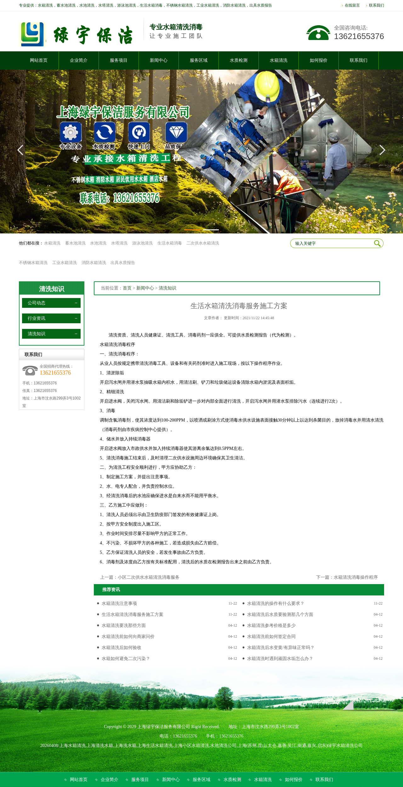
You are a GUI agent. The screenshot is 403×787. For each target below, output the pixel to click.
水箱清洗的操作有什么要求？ (275, 603)
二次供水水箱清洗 (202, 243)
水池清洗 (98, 243)
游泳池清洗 (142, 243)
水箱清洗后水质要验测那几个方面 (280, 614)
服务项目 (140, 779)
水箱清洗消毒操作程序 (356, 577)
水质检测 (232, 779)
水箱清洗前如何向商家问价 (128, 636)
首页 (127, 288)
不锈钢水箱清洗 (33, 262)
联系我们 (376, 5)
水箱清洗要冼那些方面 (124, 625)
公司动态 (36, 303)
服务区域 (201, 779)
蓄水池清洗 (75, 243)
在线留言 (352, 5)
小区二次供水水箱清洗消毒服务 (148, 577)
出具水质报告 (123, 262)
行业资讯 (36, 318)
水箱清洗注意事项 (119, 603)
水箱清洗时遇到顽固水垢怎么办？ (280, 658)
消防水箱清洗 (94, 262)
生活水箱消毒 (169, 243)
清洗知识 (51, 288)
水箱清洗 (52, 243)
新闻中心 (145, 288)
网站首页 (79, 779)
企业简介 (109, 779)
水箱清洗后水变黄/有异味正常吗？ (281, 647)
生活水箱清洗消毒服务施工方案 (132, 614)
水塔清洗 (119, 243)
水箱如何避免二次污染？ (126, 658)
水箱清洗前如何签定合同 (271, 636)
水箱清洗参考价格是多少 (271, 625)
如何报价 (294, 779)
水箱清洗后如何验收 (121, 647)
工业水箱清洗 (64, 262)
